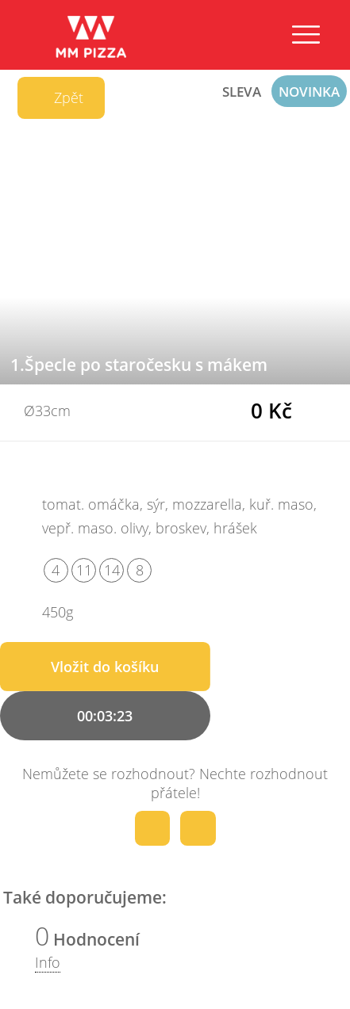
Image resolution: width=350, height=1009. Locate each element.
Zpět (58, 98)
